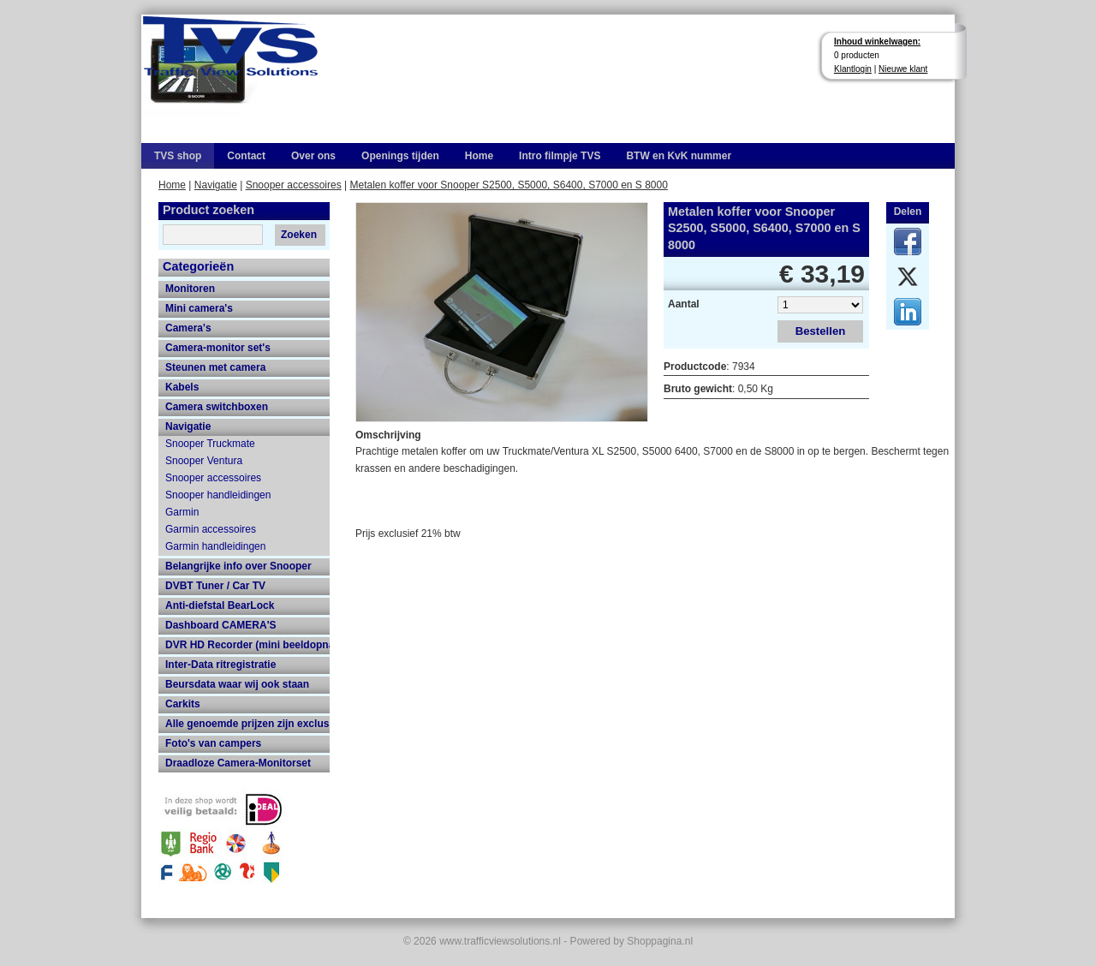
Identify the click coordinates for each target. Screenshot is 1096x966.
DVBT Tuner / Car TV (215, 586)
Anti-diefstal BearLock (219, 605)
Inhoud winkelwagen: (877, 41)
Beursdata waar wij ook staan (237, 684)
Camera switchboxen (216, 407)
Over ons (313, 156)
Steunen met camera (215, 367)
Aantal (684, 304)
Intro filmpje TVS (559, 156)
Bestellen (820, 331)
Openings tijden (400, 156)
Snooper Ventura (203, 461)
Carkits (182, 704)
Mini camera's (199, 308)
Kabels (182, 387)
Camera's (188, 328)
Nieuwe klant (903, 69)
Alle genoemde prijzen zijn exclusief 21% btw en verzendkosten (247, 724)
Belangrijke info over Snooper (238, 566)
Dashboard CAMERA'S (221, 625)
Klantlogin (853, 69)
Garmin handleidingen (215, 546)
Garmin (182, 512)
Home (479, 156)
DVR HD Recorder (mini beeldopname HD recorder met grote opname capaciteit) (247, 645)
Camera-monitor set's (218, 348)
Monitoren (190, 289)
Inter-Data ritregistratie (220, 665)
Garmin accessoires (210, 529)
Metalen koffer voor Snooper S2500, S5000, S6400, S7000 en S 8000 (509, 185)
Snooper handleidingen (218, 495)
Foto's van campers (213, 743)
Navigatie (215, 185)
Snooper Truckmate (210, 444)
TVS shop (177, 156)
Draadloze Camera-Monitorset (238, 763)
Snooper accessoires (294, 185)
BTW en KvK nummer (678, 156)
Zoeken (299, 235)
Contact (246, 156)
